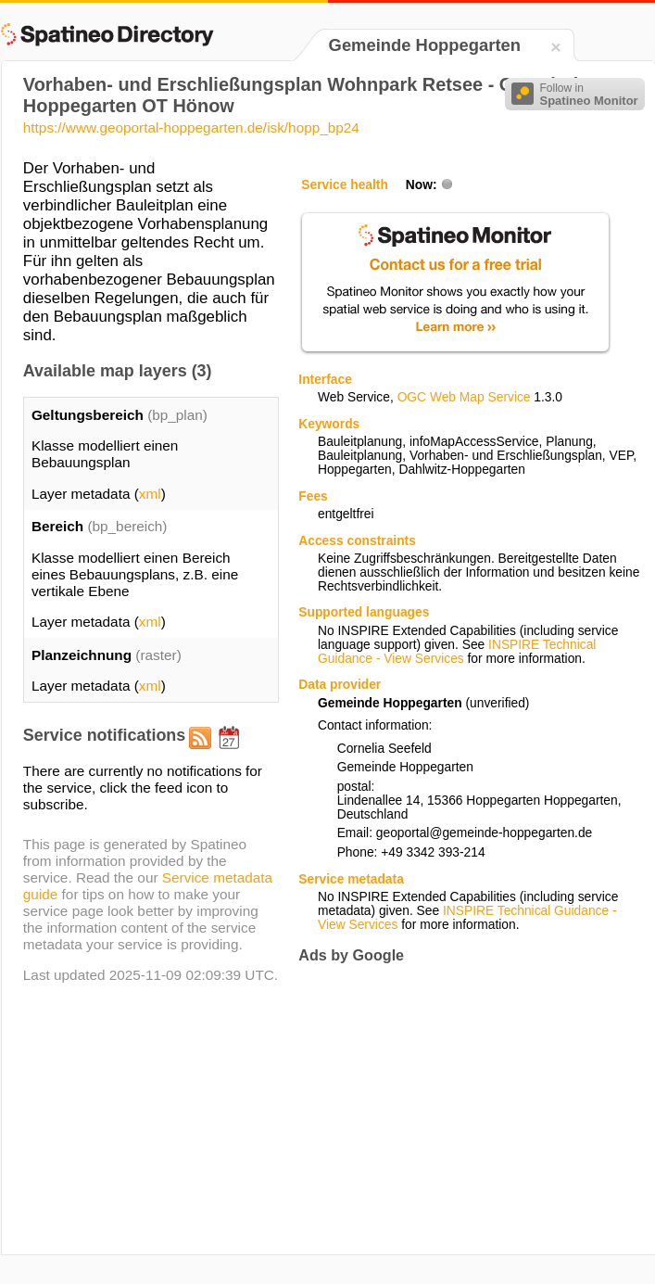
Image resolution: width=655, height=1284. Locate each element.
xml (150, 494)
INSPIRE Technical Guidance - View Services (457, 652)
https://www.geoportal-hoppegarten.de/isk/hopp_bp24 (191, 127)
